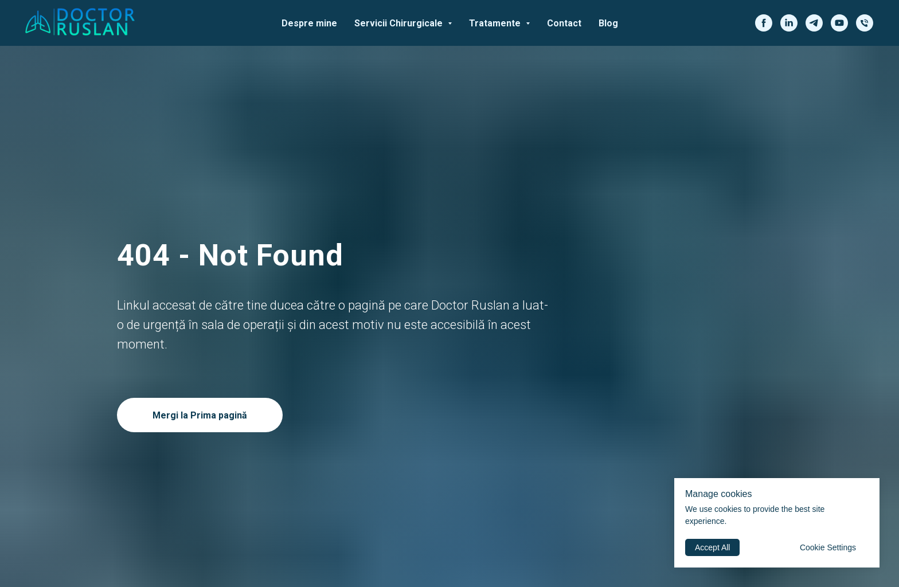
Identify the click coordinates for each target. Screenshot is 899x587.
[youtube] (839, 23)
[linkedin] (789, 23)
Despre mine (309, 23)
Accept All (712, 547)
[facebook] (763, 23)
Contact (564, 23)
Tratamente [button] (496, 23)
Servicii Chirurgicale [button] (399, 23)
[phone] (864, 23)
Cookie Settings (828, 547)
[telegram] (814, 23)
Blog (608, 23)
